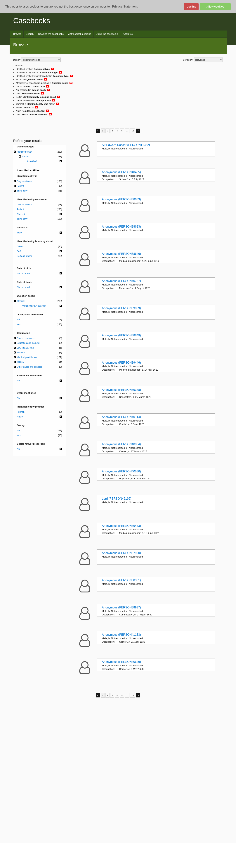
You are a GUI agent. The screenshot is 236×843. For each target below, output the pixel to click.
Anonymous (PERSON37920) (121, 553)
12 (133, 131)
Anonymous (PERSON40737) (121, 281)
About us (128, 34)
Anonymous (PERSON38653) (121, 199)
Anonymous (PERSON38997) (121, 607)
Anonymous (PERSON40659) (121, 661)
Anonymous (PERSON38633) (121, 226)
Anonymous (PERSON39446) (121, 362)
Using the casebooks (107, 34)
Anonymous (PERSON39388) (121, 389)
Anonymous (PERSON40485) (121, 172)
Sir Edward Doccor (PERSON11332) (126, 145)
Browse (17, 34)
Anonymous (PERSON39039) (121, 308)
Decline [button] (191, 6)
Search (30, 34)
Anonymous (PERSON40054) (121, 444)
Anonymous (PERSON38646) (121, 253)
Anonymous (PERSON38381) (121, 580)
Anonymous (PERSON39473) (121, 525)
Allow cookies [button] (215, 6)
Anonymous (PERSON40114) (121, 417)
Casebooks (31, 21)
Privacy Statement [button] (125, 6)
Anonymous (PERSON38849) (121, 335)
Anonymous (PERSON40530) (121, 471)
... (127, 131)
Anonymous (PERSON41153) (121, 634)
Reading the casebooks (51, 34)
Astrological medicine (79, 34)
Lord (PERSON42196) (116, 498)
